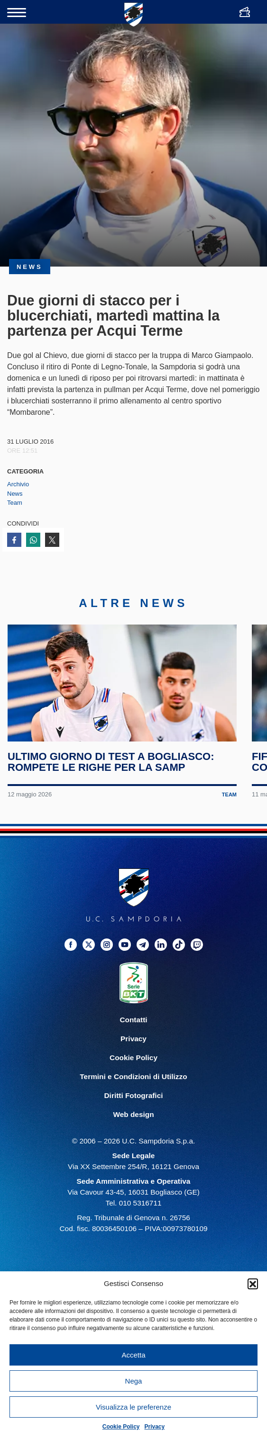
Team (14, 502)
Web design (133, 1120)
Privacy (155, 1426)
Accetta (133, 1355)
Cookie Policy (121, 1426)
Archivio (18, 484)
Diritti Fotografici (133, 1101)
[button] (253, 1283)
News (15, 493)
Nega (133, 1381)
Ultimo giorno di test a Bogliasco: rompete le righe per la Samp (111, 767)
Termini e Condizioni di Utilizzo (133, 1082)
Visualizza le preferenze (133, 1407)
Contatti (133, 1025)
